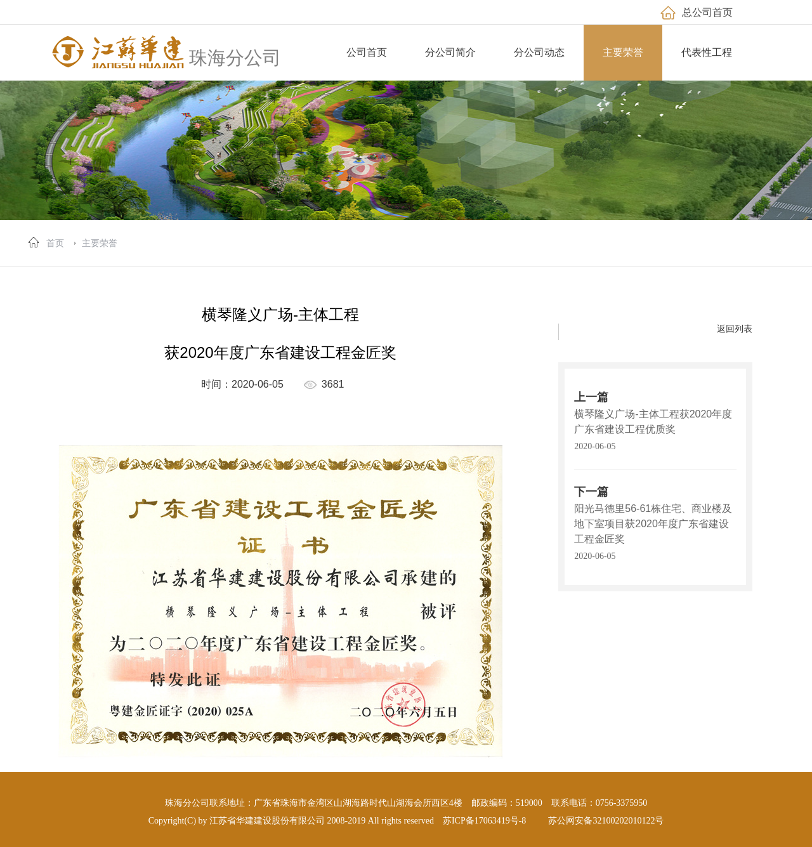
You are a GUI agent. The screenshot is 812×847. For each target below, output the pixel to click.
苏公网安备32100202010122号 (606, 820)
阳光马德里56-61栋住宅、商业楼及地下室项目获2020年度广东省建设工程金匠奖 (653, 523)
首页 (55, 243)
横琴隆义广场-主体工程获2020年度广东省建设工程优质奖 (653, 422)
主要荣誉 (99, 243)
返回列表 (734, 329)
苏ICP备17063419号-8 (484, 820)
